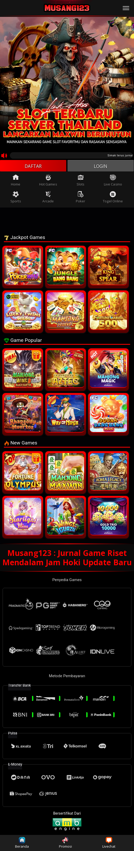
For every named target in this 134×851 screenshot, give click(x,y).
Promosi (65, 843)
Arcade (48, 197)
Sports (15, 197)
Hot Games (48, 181)
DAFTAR (33, 166)
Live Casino (113, 181)
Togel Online (113, 197)
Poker (80, 197)
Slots (81, 181)
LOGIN (100, 166)
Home (15, 181)
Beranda (22, 843)
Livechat (109, 843)
